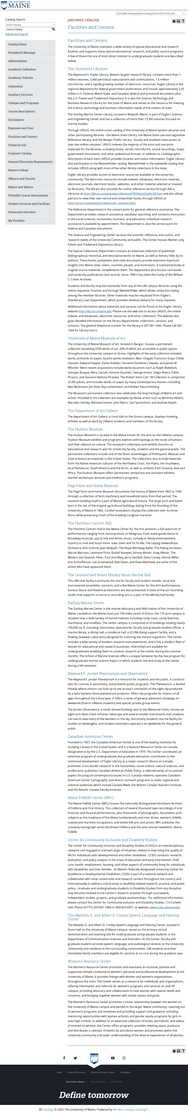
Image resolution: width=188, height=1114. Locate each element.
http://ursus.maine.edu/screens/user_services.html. (102, 203)
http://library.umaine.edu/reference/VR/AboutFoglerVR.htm (123, 194)
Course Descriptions (21, 111)
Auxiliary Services (20, 94)
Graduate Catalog (19, 153)
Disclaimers (16, 119)
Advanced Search (16, 34)
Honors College (18, 170)
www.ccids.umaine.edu (165, 907)
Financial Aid (17, 145)
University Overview (21, 212)
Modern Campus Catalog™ (131, 1109)
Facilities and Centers (22, 136)
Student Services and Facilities (29, 203)
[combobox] (150, 13)
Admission (15, 86)
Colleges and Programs (23, 103)
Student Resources (76, 1072)
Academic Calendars (22, 69)
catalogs (48, 1109)
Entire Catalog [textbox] (13, 24)
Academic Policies (20, 77)
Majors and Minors (20, 187)
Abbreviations (17, 61)
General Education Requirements (30, 161)
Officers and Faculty (21, 178)
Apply (59, 1072)
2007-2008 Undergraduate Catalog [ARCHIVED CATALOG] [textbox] (145, 13)
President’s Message (21, 52)
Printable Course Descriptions (28, 195)
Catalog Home (17, 44)
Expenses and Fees (21, 128)
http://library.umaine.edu (95, 311)
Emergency (125, 1072)
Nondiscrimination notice (103, 1072)
